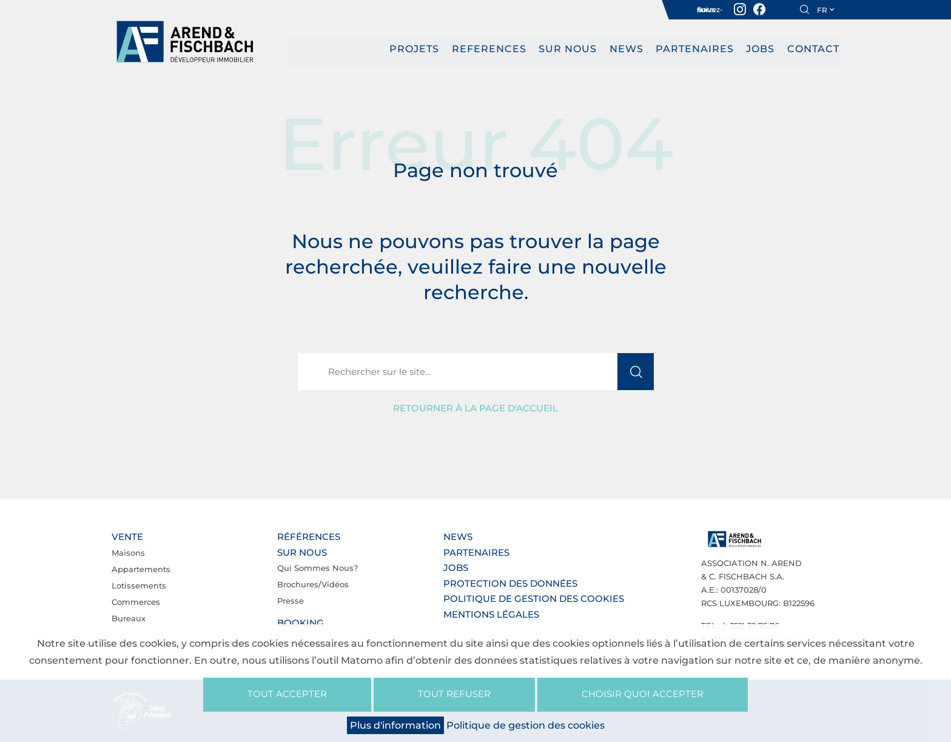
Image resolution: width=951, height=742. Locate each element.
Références (308, 536)
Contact (813, 49)
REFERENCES (489, 49)
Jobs (761, 49)
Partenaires (695, 49)
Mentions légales (491, 613)
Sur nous (568, 49)
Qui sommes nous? (317, 568)
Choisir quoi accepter (643, 694)
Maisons (128, 552)
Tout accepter (287, 694)
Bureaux (129, 617)
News (627, 49)
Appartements (141, 568)
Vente (127, 536)
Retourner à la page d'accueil (475, 408)
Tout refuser (454, 694)
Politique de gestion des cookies (533, 598)
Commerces (136, 601)
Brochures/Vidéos (313, 584)
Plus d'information (395, 725)
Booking (300, 623)
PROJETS (414, 49)
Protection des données (510, 583)
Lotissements (139, 585)
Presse (290, 600)
